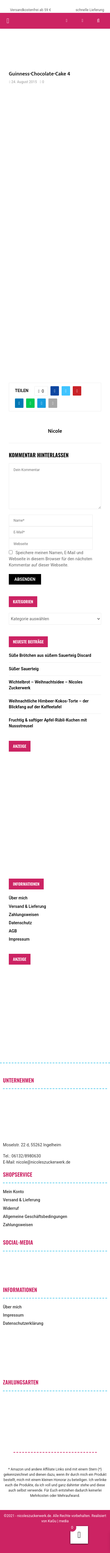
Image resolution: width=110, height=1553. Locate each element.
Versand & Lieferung (27, 906)
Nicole (55, 431)
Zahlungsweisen (24, 914)
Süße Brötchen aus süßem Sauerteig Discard (50, 655)
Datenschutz (20, 922)
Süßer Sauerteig (24, 668)
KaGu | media (58, 1521)
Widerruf (11, 1208)
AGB (13, 931)
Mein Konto (13, 1191)
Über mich (18, 898)
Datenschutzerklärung (23, 1323)
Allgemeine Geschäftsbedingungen (35, 1216)
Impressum (19, 939)
